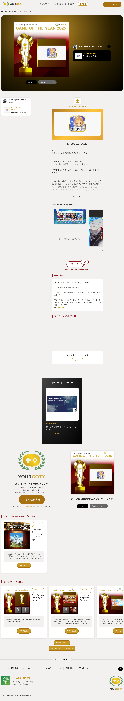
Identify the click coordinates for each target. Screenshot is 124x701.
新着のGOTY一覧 (62, 642)
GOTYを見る (23, 565)
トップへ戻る (62, 659)
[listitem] (109, 46)
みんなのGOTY (45, 4)
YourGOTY (7, 12)
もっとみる (77, 196)
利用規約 (29, 506)
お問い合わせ (82, 668)
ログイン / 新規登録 (112, 4)
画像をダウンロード (47, 82)
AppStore (61, 308)
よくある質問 (69, 4)
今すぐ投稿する (31, 499)
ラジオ (58, 668)
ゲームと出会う (57, 4)
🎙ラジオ (82, 4)
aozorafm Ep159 (54, 434)
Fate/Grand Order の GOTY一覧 (62, 648)
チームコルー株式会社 (21, 678)
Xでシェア (31, 82)
